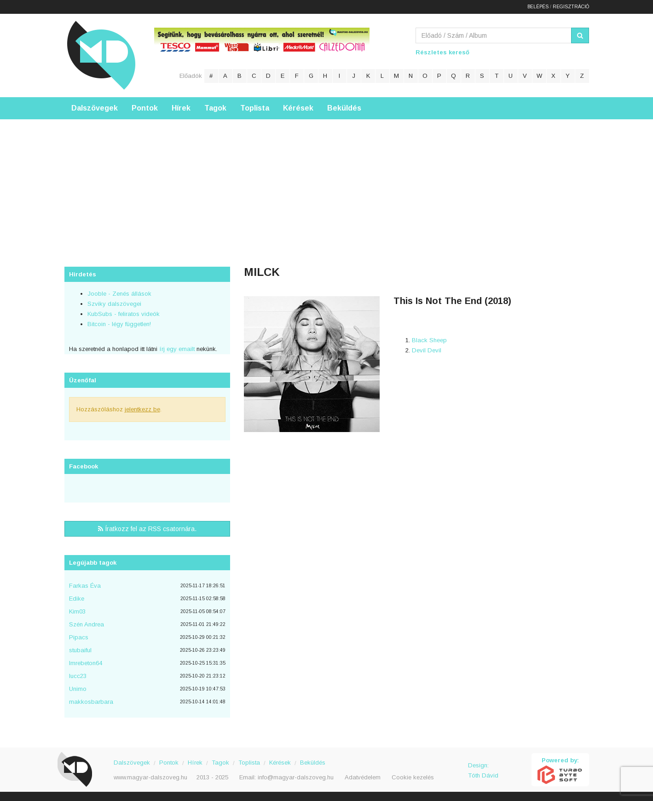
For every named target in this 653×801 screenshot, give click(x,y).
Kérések (298, 108)
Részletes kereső (442, 52)
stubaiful (80, 650)
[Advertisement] (327, 183)
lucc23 (78, 675)
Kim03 (77, 611)
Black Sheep (429, 340)
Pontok (145, 108)
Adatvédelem (363, 777)
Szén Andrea (86, 624)
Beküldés (344, 108)
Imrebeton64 (85, 663)
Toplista (254, 108)
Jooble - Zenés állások (119, 293)
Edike (76, 598)
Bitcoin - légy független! (119, 324)
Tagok (215, 108)
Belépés (538, 6)
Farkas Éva (85, 585)
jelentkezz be (142, 409)
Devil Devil (426, 350)
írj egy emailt (176, 348)
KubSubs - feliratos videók (123, 313)
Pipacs (78, 637)
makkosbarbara (91, 701)
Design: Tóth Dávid (483, 770)
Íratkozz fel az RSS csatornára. (147, 528)
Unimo (78, 688)
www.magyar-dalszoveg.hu (150, 777)
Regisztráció (571, 6)
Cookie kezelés (413, 777)
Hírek (181, 108)
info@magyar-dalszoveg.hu (296, 777)
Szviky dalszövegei (114, 303)
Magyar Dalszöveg (101, 55)
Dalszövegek (94, 108)
